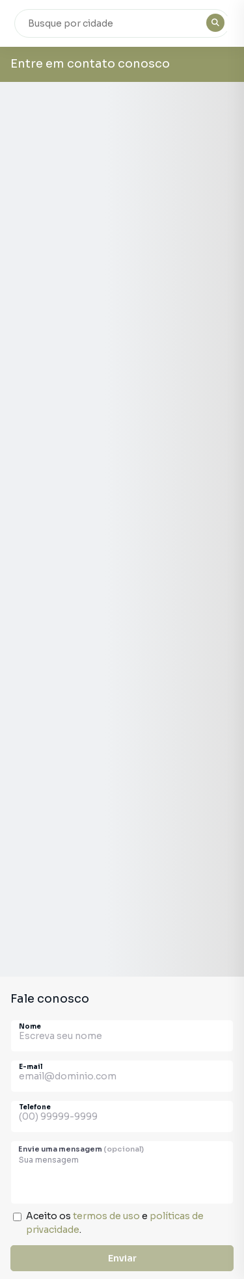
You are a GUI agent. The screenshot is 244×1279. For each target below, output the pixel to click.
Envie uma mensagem (81, 1149)
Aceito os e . (115, 1222)
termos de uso (106, 1216)
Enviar (122, 1258)
